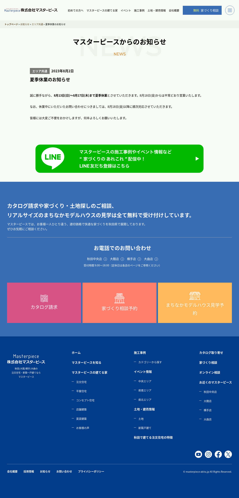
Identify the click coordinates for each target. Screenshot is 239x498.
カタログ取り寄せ (211, 352)
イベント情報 (143, 371)
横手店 (208, 410)
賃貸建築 (81, 418)
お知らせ (45, 471)
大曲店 (208, 419)
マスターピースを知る (86, 362)
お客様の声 (82, 428)
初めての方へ (75, 10)
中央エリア (144, 381)
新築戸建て (144, 428)
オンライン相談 (209, 372)
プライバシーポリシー (91, 471)
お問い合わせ (64, 471)
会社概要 (174, 10)
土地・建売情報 (157, 10)
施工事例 (139, 10)
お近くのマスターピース (215, 382)
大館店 (208, 401)
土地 (141, 418)
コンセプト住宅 (85, 400)
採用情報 (29, 471)
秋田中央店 (210, 392)
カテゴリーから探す (150, 362)
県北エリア (144, 399)
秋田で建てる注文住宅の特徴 (153, 437)
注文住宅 (81, 382)
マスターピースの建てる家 (102, 10)
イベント (126, 10)
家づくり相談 (203, 10)
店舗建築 (81, 409)
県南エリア (144, 390)
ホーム (76, 352)
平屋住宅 (81, 391)
